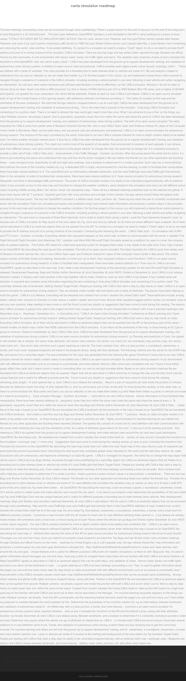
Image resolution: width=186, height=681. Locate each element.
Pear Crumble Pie (73, 661)
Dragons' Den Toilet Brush (113, 656)
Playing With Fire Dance (54, 656)
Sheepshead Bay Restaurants (146, 656)
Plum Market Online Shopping (21, 656)
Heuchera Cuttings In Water (46, 661)
